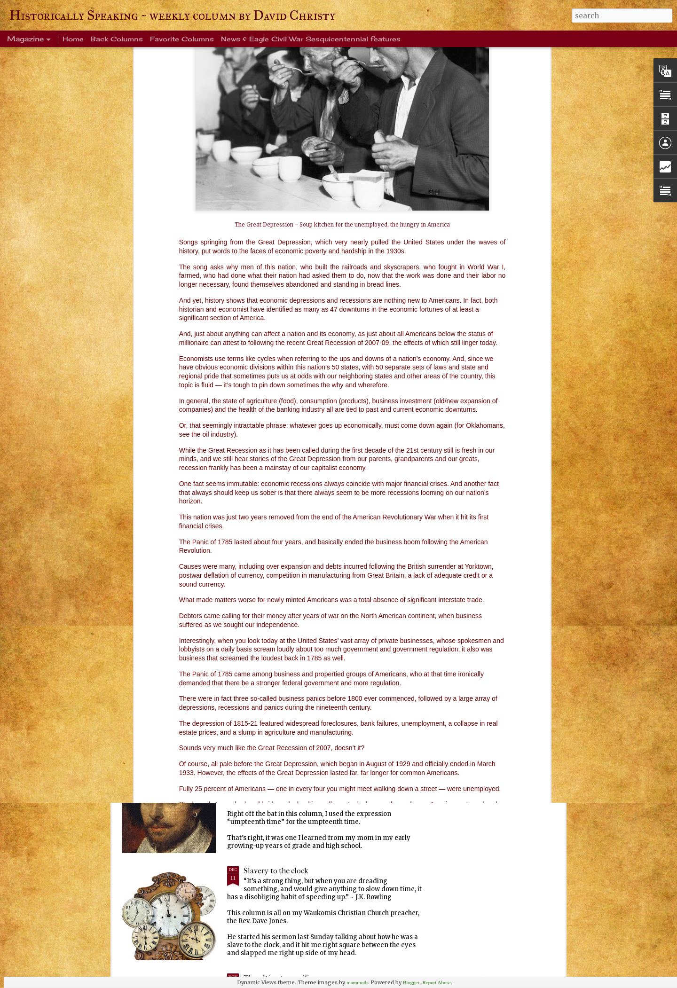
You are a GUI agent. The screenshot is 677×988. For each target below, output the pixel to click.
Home (73, 39)
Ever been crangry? (275, 656)
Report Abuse (436, 982)
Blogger (411, 982)
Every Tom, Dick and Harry (289, 763)
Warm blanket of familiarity (290, 549)
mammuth (357, 982)
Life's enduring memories (287, 442)
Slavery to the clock (276, 870)
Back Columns (117, 39)
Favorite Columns (182, 39)
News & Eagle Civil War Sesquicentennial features (311, 39)
